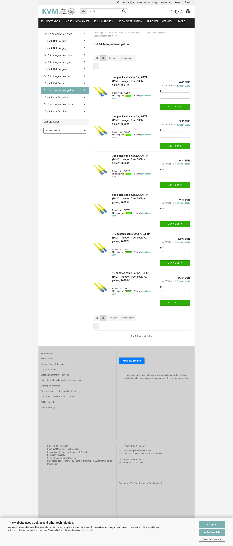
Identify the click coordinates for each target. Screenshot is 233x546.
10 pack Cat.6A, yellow (56, 97)
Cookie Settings (48, 407)
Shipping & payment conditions (55, 375)
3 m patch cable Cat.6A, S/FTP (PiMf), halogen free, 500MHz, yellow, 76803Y (130, 159)
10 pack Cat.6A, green (55, 69)
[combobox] (113, 58)
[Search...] (83, 11)
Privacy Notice (88, 530)
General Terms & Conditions (53, 364)
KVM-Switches (103, 21)
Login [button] (188, 2)
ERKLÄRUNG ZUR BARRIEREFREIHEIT (58, 396)
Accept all (212, 524)
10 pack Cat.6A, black (55, 111)
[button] (177, 2)
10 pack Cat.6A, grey (55, 41)
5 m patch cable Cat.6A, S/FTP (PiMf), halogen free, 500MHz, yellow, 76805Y (130, 198)
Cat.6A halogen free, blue (57, 55)
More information (212, 539)
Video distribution (130, 21)
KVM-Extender (50, 21)
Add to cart (175, 107)
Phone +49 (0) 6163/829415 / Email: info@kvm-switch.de (143, 2)
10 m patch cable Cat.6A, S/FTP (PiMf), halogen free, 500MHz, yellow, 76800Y (130, 276)
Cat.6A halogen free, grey (57, 34)
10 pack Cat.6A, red (54, 83)
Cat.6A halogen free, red (56, 76)
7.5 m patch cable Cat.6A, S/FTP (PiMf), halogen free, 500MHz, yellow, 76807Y (131, 237)
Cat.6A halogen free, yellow (58, 90)
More (181, 21)
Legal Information (49, 369)
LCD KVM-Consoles (77, 21)
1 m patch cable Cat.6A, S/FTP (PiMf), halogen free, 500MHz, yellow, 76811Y (130, 81)
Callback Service (48, 402)
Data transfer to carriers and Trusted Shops (60, 391)
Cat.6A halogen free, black (58, 104)
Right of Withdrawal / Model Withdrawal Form (61, 380)
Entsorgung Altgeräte (50, 386)
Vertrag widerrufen (131, 361)
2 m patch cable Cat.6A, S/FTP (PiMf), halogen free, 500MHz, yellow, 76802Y (130, 120)
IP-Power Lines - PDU (160, 21)
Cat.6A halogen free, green (58, 62)
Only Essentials (212, 532)
